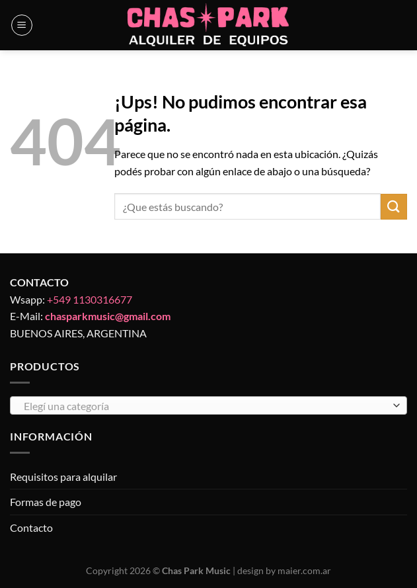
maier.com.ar (304, 570)
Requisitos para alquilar (63, 476)
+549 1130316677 (89, 299)
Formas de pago (45, 501)
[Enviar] (394, 207)
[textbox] (205, 406)
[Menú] (21, 25)
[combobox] (208, 405)
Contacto (31, 527)
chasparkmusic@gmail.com (108, 316)
